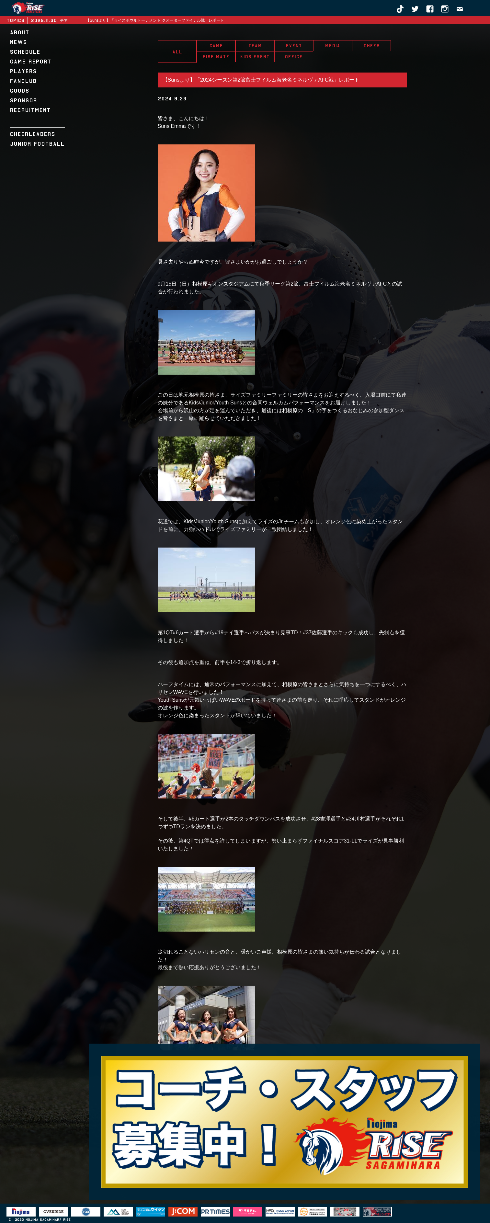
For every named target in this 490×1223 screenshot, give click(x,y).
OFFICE (293, 56)
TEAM (255, 45)
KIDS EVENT (254, 56)
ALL (177, 51)
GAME (216, 45)
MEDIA (332, 45)
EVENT (294, 45)
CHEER (371, 45)
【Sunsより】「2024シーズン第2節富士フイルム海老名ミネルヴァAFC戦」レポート (261, 80)
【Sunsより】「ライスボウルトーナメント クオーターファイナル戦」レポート (155, 20)
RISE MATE (215, 56)
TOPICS (15, 20)
